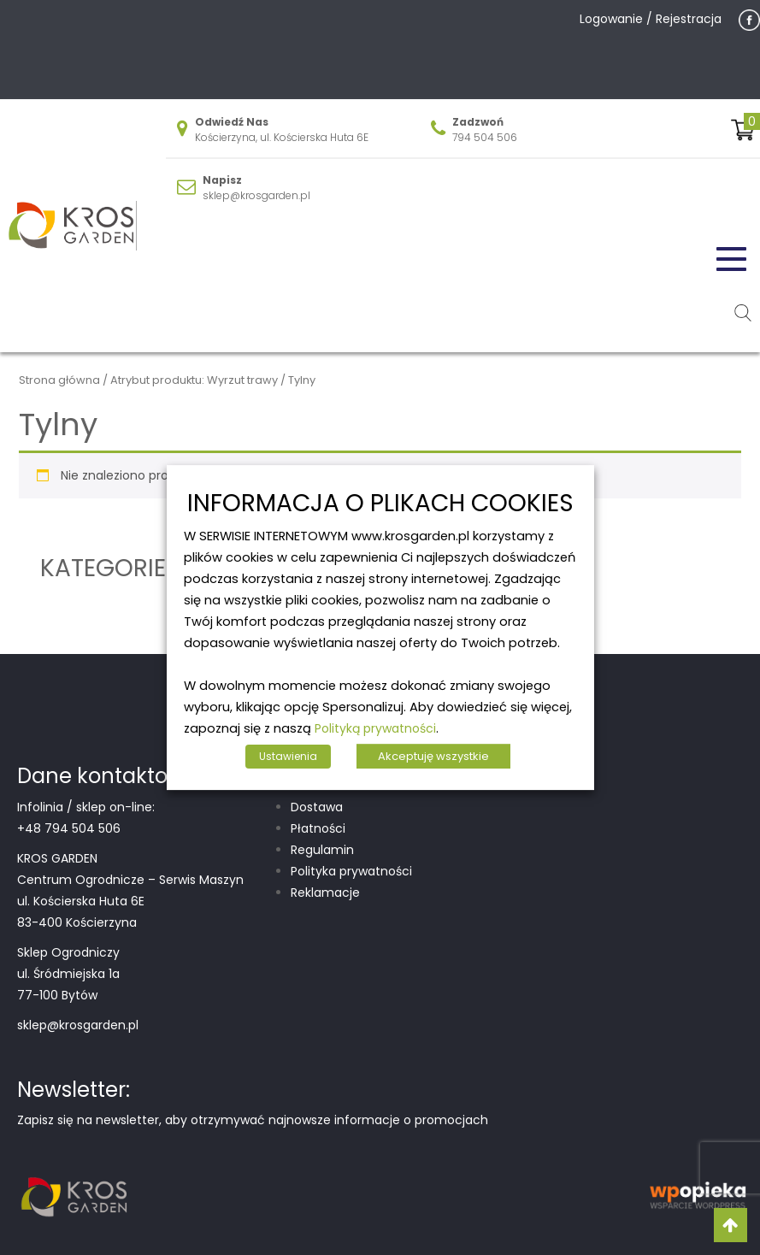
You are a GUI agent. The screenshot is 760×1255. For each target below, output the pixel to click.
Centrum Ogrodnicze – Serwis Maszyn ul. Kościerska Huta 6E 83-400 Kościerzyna (130, 901)
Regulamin (322, 849)
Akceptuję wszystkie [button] (433, 756)
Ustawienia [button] (288, 756)
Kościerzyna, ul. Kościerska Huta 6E (281, 137)
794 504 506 (484, 137)
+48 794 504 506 (69, 828)
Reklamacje (325, 892)
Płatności (318, 828)
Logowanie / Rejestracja (651, 18)
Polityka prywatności (351, 871)
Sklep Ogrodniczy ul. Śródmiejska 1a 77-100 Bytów (68, 974)
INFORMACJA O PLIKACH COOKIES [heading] (380, 504)
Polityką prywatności (375, 728)
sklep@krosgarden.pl (256, 195)
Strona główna (59, 380)
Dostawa (317, 807)
